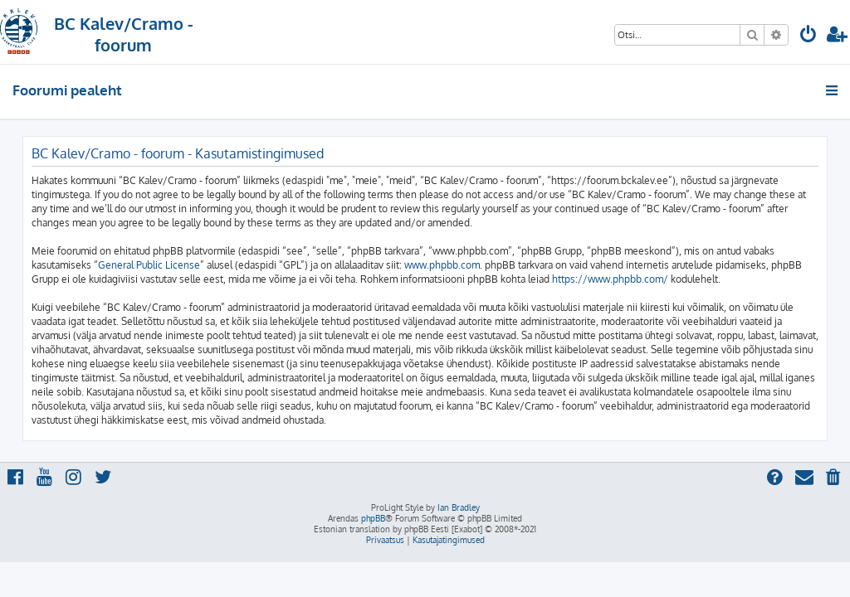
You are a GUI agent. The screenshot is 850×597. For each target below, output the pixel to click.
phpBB (373, 518)
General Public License (149, 265)
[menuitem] (808, 36)
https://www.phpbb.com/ (610, 279)
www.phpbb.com (442, 265)
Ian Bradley (458, 507)
